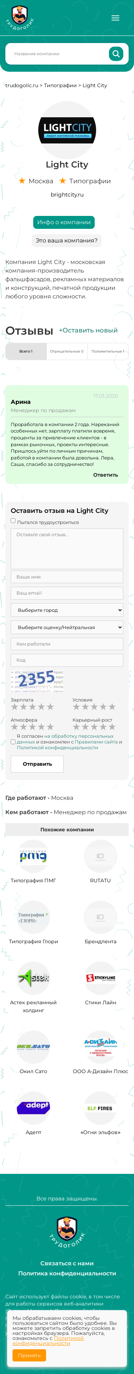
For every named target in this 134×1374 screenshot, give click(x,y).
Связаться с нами (67, 1263)
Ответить (105, 475)
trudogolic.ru (21, 85)
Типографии (60, 85)
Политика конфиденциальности (67, 1273)
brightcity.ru (67, 194)
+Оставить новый (88, 330)
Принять (29, 1355)
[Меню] (115, 18)
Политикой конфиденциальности (48, 1340)
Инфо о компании (64, 222)
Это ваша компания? (67, 240)
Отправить (37, 764)
